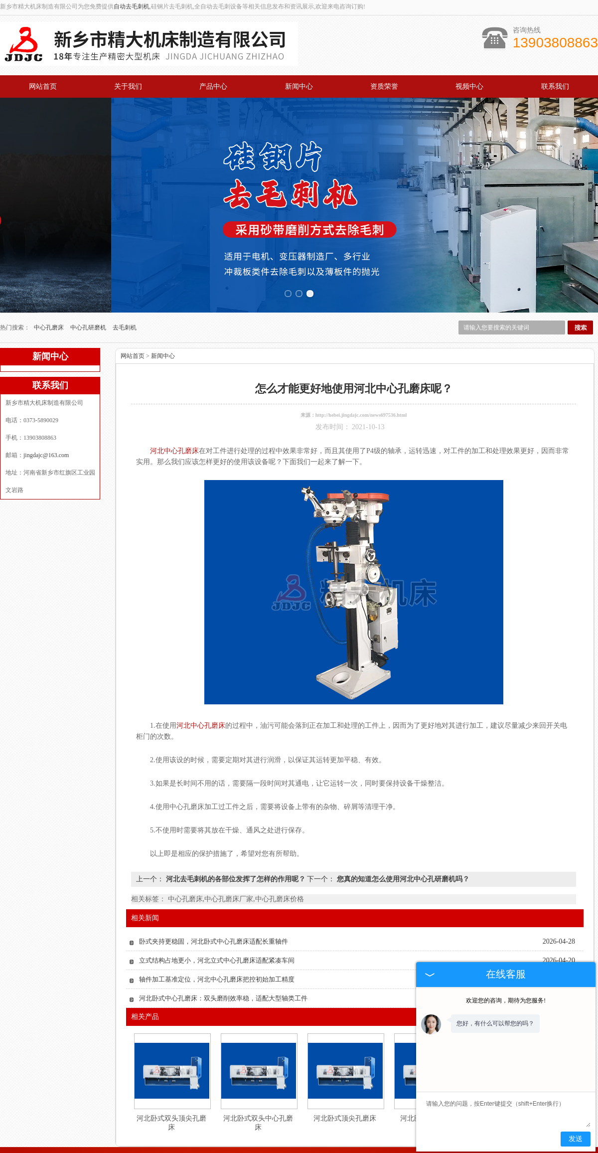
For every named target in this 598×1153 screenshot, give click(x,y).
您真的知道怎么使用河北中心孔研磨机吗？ (402, 849)
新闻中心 (299, 86)
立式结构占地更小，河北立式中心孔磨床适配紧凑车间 (217, 930)
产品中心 (213, 86)
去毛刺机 (125, 297)
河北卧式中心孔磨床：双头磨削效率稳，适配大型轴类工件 (223, 968)
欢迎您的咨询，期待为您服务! (506, 1000)
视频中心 (469, 86)
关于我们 (128, 86)
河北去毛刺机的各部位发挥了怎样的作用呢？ (235, 849)
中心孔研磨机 (89, 297)
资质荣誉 (384, 86)
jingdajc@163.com (46, 425)
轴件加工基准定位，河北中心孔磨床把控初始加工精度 (217, 949)
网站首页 (43, 86)
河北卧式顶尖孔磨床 (344, 1088)
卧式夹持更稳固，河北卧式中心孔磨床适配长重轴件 (213, 911)
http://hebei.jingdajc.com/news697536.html (361, 385)
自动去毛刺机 (132, 6)
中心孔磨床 (49, 297)
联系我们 (555, 86)
